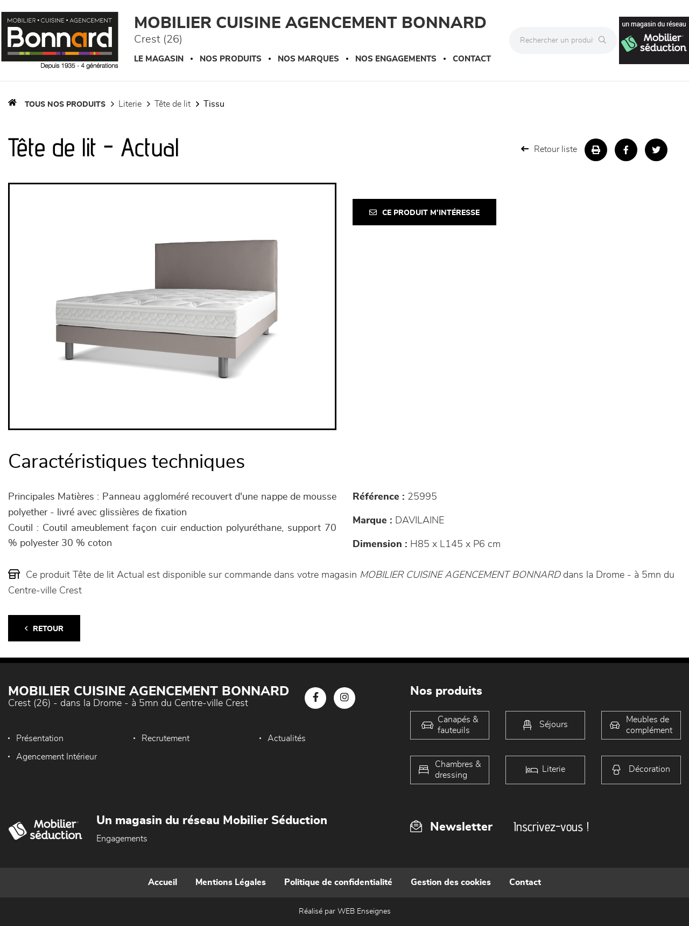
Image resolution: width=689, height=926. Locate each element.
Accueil (162, 882)
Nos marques (308, 59)
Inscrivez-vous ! (551, 826)
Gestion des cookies (451, 882)
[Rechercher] (605, 40)
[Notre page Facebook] (315, 698)
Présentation (40, 738)
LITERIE (130, 104)
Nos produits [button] (231, 59)
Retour (44, 629)
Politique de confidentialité (338, 882)
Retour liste (549, 149)
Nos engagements (396, 59)
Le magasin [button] (159, 59)
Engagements (121, 838)
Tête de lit (172, 104)
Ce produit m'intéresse (424, 213)
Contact (472, 59)
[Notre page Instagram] (344, 698)
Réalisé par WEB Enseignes (345, 911)
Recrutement (165, 738)
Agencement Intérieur (56, 756)
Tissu (213, 104)
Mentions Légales (230, 882)
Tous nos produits (65, 104)
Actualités (287, 738)
